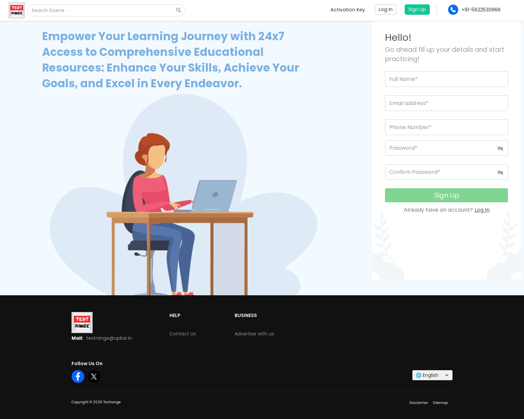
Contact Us (182, 333)
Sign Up (446, 195)
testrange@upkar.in (109, 338)
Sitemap (440, 402)
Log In (482, 210)
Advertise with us (254, 333)
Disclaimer (418, 402)
